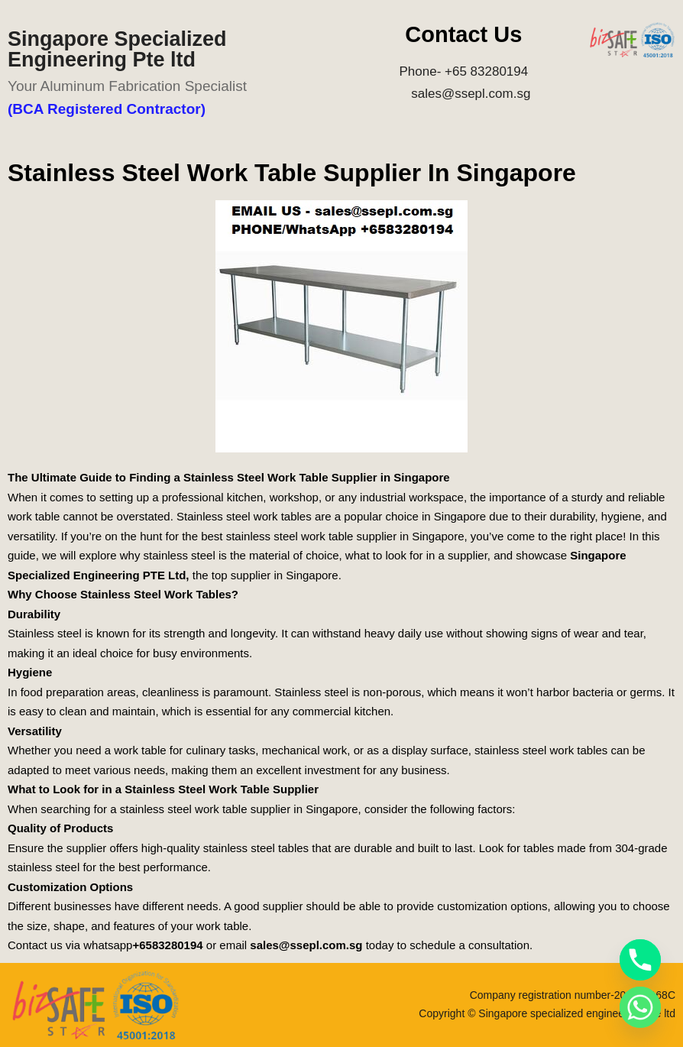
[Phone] (640, 960)
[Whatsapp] (640, 1007)
